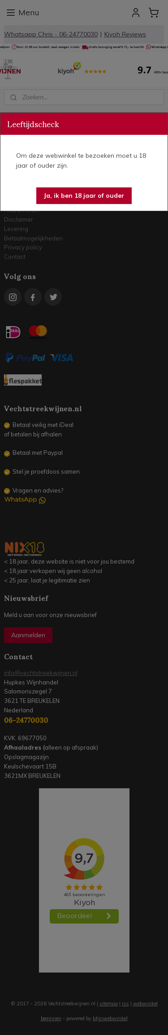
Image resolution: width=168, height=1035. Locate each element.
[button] (84, 195)
